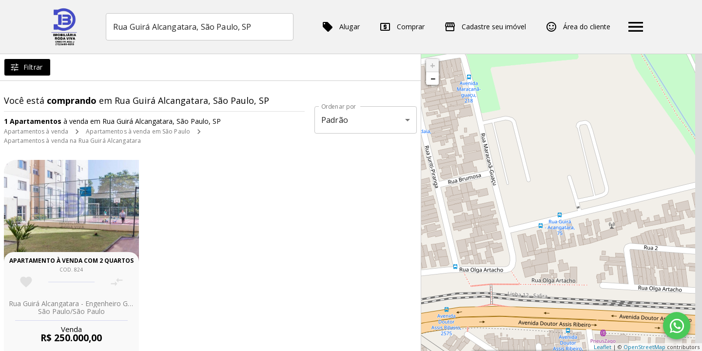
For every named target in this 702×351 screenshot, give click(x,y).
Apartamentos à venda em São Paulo (138, 131)
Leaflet (602, 347)
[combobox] (199, 26)
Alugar (341, 27)
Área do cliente (578, 27)
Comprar (402, 27)
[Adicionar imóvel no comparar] (117, 282)
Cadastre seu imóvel (485, 27)
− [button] (432, 78)
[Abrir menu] (635, 26)
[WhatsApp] (676, 325)
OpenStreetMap (644, 347)
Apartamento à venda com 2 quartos (71, 260)
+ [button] (432, 65)
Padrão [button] (334, 120)
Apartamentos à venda (36, 131)
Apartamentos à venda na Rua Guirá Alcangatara (72, 140)
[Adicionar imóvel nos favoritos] (26, 282)
